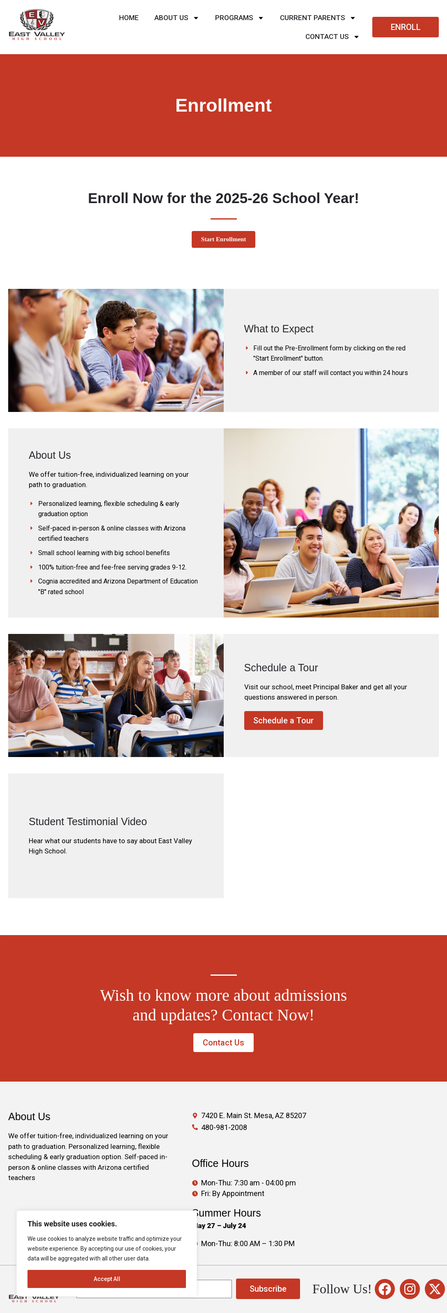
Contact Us (332, 36)
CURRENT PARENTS (318, 17)
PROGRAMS (239, 17)
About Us (176, 17)
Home (129, 18)
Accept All (107, 1279)
